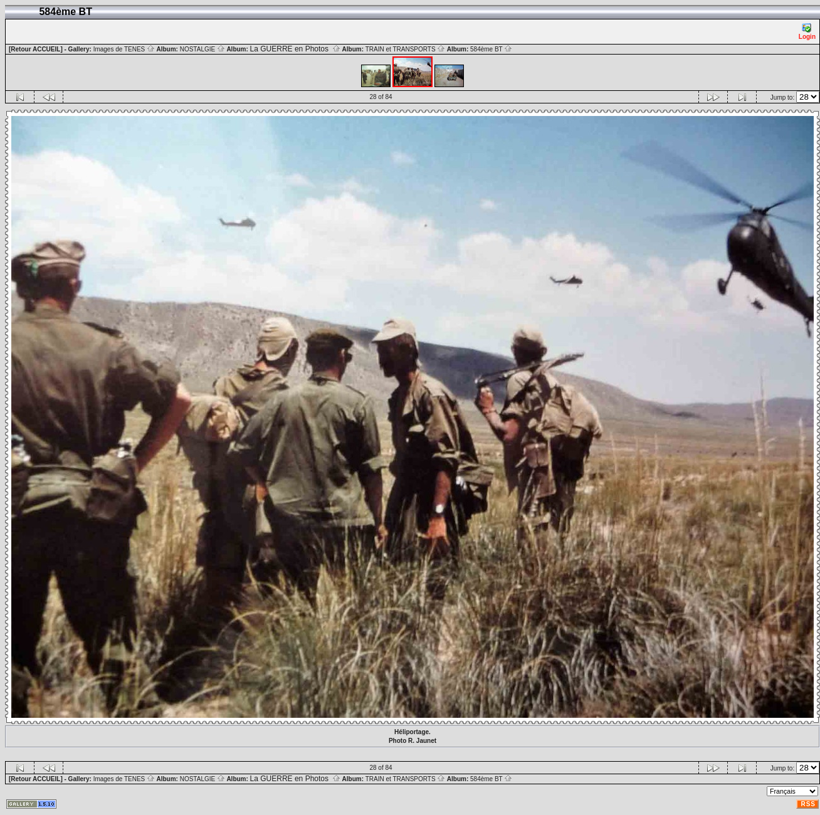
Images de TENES (124, 49)
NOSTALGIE (202, 49)
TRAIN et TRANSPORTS (405, 49)
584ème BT (491, 49)
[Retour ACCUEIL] (36, 49)
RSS (808, 804)
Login (807, 31)
